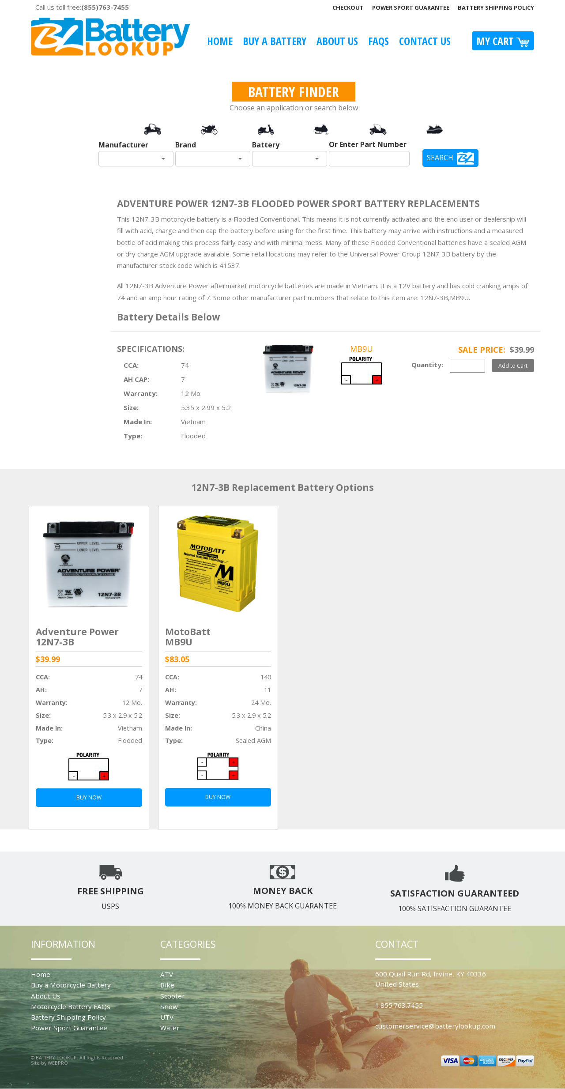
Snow (169, 1006)
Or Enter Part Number (368, 144)
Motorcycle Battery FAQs (70, 1006)
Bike (167, 984)
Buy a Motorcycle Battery (71, 984)
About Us (337, 41)
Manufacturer (123, 145)
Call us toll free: (82, 7)
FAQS (378, 41)
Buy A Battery (274, 41)
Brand (185, 145)
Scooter (172, 995)
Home (220, 41)
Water (170, 1027)
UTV (166, 1017)
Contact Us (425, 41)
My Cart (503, 41)
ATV (166, 974)
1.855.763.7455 (399, 1005)
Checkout (348, 7)
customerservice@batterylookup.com (435, 1025)
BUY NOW (89, 797)
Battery (265, 145)
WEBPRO (58, 1062)
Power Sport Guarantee (410, 7)
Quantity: (427, 364)
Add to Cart (512, 365)
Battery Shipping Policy (496, 7)
